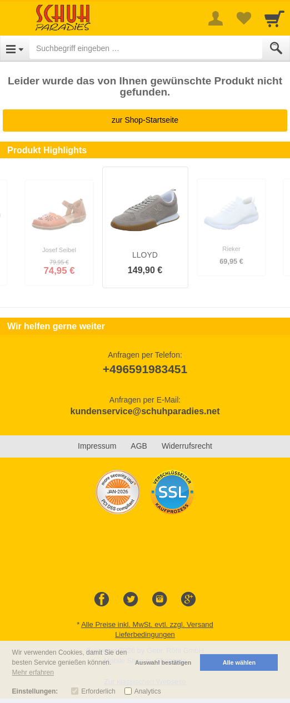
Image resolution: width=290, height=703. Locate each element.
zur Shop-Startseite (145, 120)
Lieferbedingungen (145, 634)
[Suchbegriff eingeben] (145, 48)
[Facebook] (101, 599)
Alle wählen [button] (239, 662)
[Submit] (276, 48)
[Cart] (274, 18)
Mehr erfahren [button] (33, 672)
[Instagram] (159, 599)
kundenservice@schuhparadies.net (144, 411)
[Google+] (188, 599)
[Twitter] (130, 599)
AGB (139, 445)
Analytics (147, 691)
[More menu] (215, 18)
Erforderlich (98, 691)
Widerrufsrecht (187, 445)
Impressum (97, 445)
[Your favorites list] (243, 18)
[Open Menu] (15, 48)
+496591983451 (145, 369)
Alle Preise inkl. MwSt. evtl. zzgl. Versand (147, 624)
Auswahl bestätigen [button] (163, 662)
